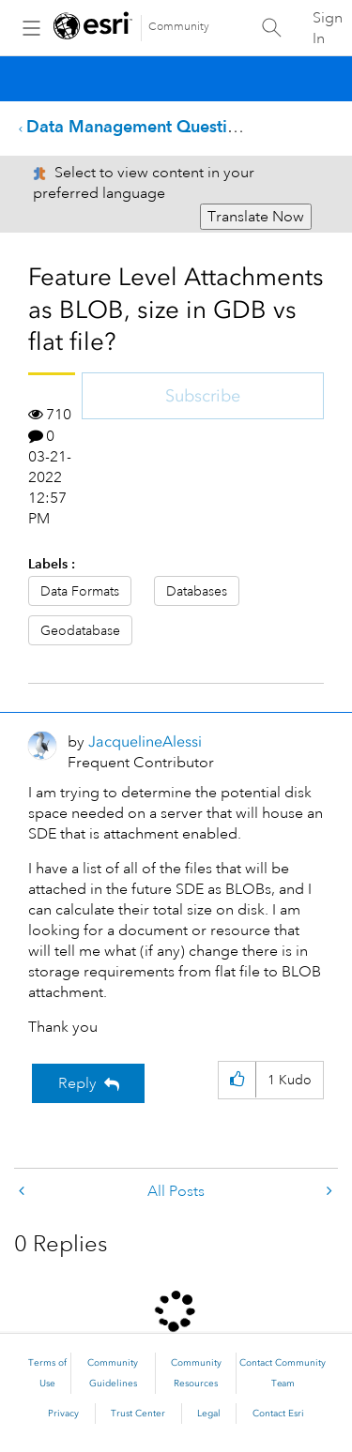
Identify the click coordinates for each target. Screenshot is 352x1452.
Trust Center (138, 1413)
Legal (209, 1413)
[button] (237, 1080)
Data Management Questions (140, 126)
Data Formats (79, 590)
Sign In (328, 28)
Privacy (63, 1413)
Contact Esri (278, 1413)
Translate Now (255, 216)
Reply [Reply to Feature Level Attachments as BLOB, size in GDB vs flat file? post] (77, 1083)
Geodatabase (80, 630)
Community (178, 27)
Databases (196, 590)
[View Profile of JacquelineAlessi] (145, 741)
